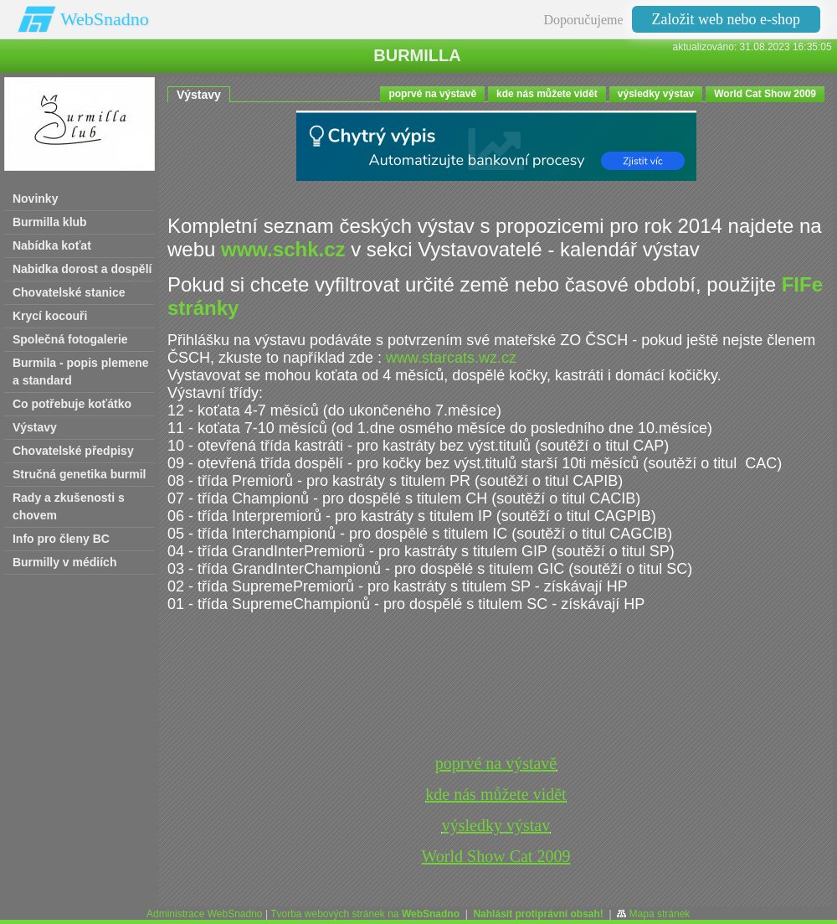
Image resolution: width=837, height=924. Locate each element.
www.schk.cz (283, 249)
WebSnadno (104, 18)
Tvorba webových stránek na (365, 914)
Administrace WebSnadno (204, 914)
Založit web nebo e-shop (726, 19)
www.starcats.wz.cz (451, 357)
